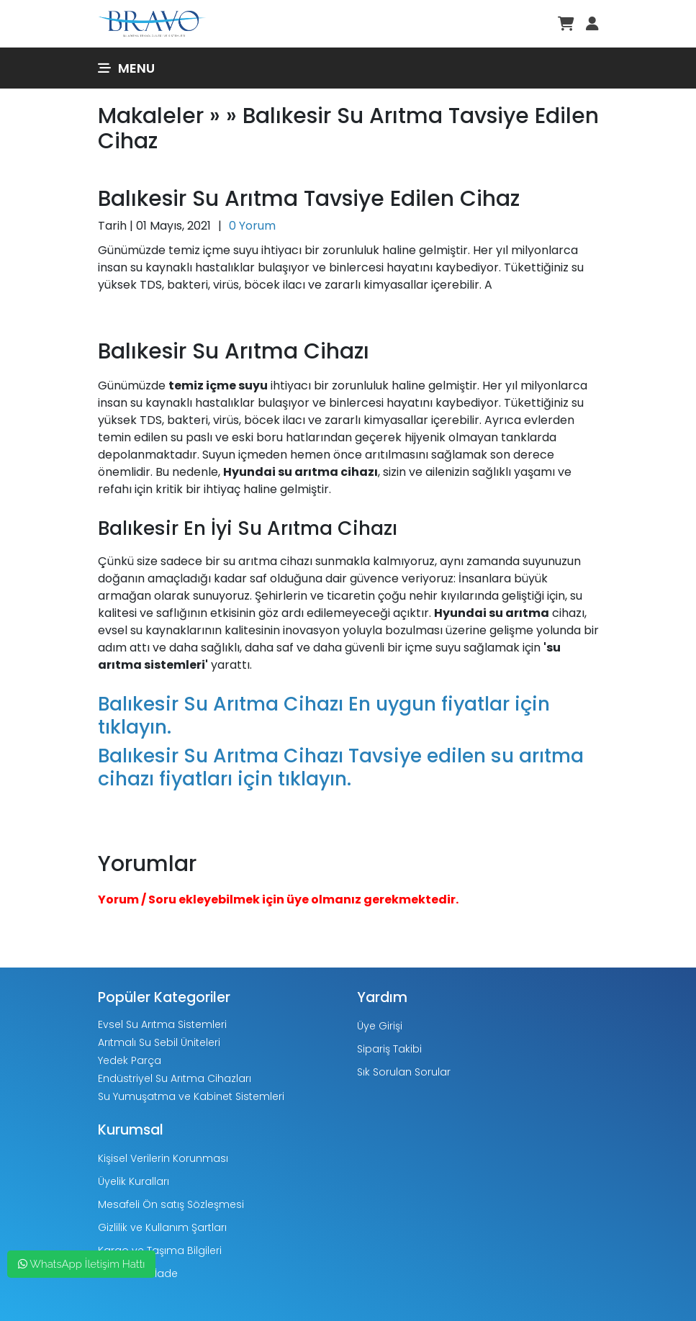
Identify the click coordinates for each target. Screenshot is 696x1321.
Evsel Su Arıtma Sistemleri (162, 1024)
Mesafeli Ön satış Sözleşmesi (171, 1204)
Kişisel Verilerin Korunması (163, 1158)
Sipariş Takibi (389, 1049)
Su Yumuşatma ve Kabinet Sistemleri (191, 1096)
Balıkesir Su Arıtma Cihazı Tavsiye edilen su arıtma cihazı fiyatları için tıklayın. (341, 767)
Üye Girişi (379, 1026)
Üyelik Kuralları (133, 1181)
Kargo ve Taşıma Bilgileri (160, 1250)
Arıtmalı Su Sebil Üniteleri (159, 1042)
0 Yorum (252, 225)
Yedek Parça (129, 1060)
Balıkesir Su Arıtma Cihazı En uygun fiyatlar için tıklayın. (324, 715)
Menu (126, 68)
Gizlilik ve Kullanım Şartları (162, 1227)
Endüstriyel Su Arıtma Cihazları (174, 1078)
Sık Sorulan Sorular (404, 1072)
